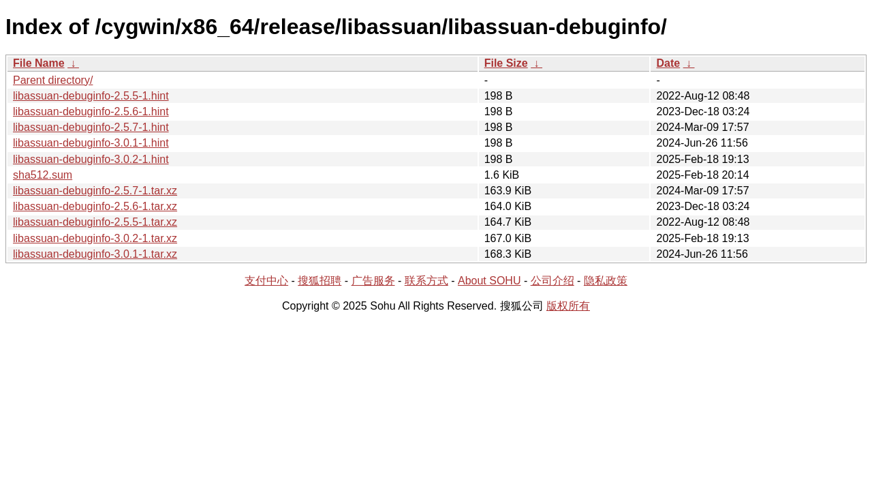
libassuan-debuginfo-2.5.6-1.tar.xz (95, 206)
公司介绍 (552, 280)
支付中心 (266, 280)
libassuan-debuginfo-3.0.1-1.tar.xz (95, 254)
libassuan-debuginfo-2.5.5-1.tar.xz (95, 222)
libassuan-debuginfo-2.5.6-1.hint (91, 111)
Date (668, 63)
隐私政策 (605, 280)
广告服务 (373, 280)
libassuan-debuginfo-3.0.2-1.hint (91, 159)
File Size (506, 63)
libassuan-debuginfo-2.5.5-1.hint (91, 96)
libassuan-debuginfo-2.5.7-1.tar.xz (95, 190)
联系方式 (426, 280)
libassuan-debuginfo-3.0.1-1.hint (91, 143)
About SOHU (489, 280)
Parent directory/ (53, 80)
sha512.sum (42, 175)
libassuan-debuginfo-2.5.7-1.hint (91, 127)
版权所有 (568, 306)
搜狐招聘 (319, 280)
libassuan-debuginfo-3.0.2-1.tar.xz (95, 238)
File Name (39, 63)
